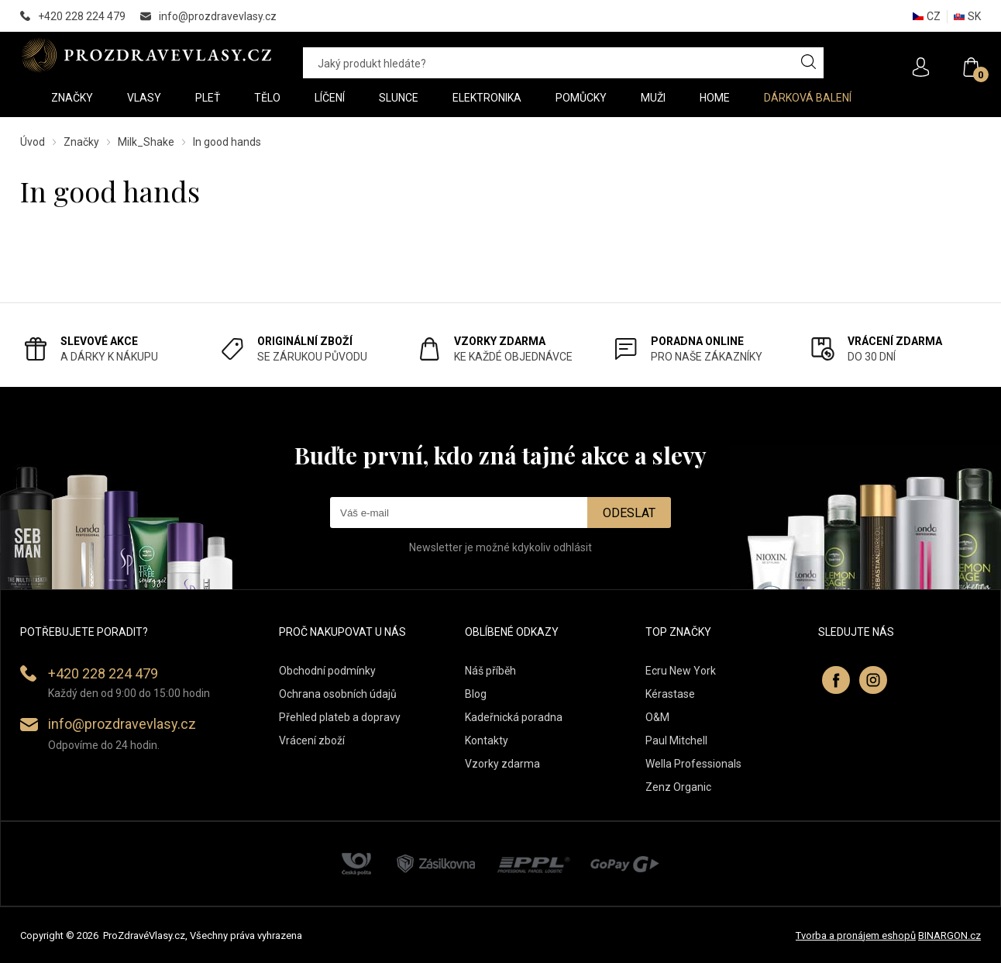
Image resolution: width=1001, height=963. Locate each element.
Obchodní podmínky (327, 670)
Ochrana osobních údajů (338, 694)
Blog (476, 694)
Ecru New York (680, 670)
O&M (657, 717)
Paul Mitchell (676, 740)
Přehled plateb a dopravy (340, 717)
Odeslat (629, 513)
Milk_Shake (146, 142)
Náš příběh (490, 670)
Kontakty (486, 740)
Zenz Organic (678, 787)
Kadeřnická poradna (513, 717)
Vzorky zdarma (502, 764)
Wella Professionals (693, 764)
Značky (81, 142)
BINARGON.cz (949, 935)
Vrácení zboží (312, 740)
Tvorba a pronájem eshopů (856, 935)
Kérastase (670, 694)
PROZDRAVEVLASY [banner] (146, 55)
